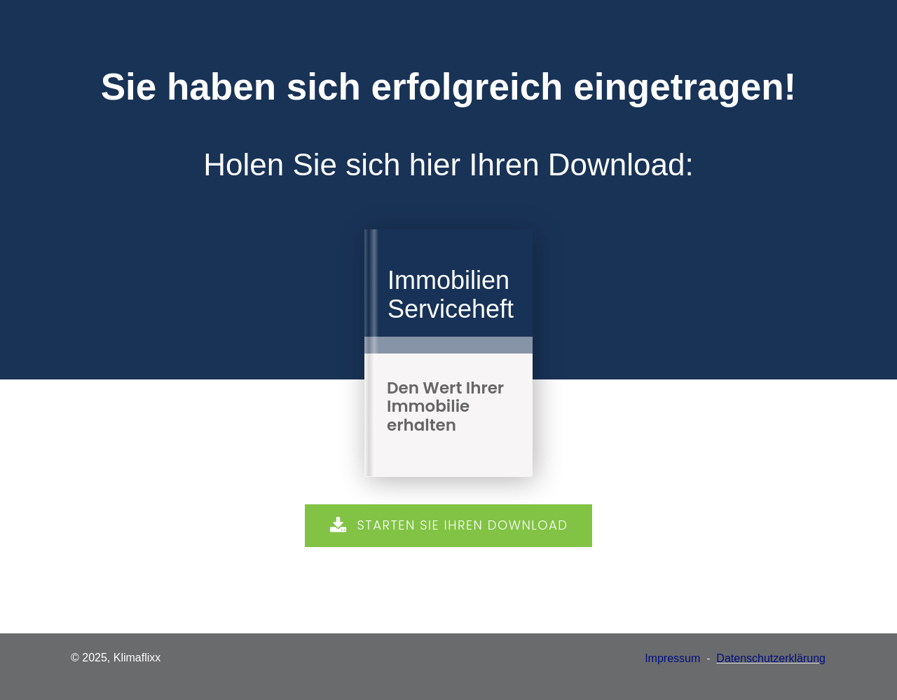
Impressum (672, 658)
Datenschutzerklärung (771, 658)
